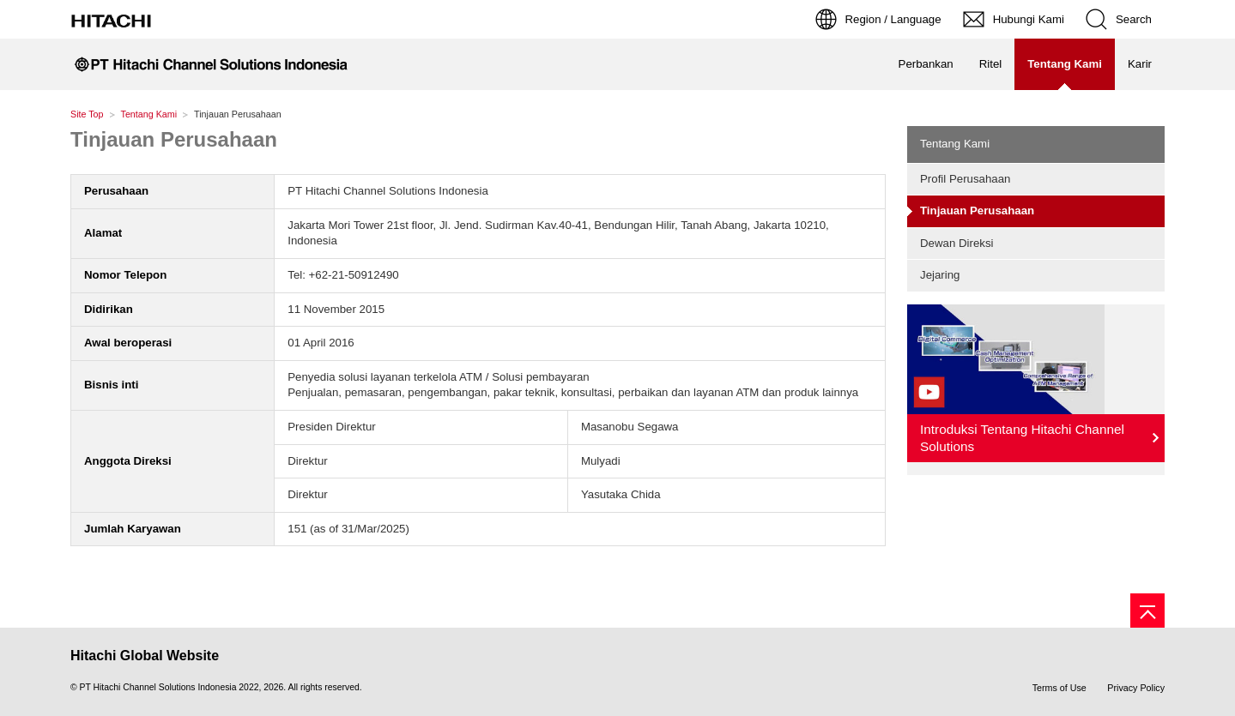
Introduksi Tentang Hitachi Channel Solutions (1022, 438)
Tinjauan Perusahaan (173, 139)
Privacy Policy (1136, 688)
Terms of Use (1059, 688)
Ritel (990, 63)
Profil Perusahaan (965, 178)
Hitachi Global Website (144, 655)
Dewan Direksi (957, 243)
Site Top (87, 114)
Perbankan (926, 63)
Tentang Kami (149, 114)
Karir (1140, 63)
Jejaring (940, 274)
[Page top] (1147, 610)
